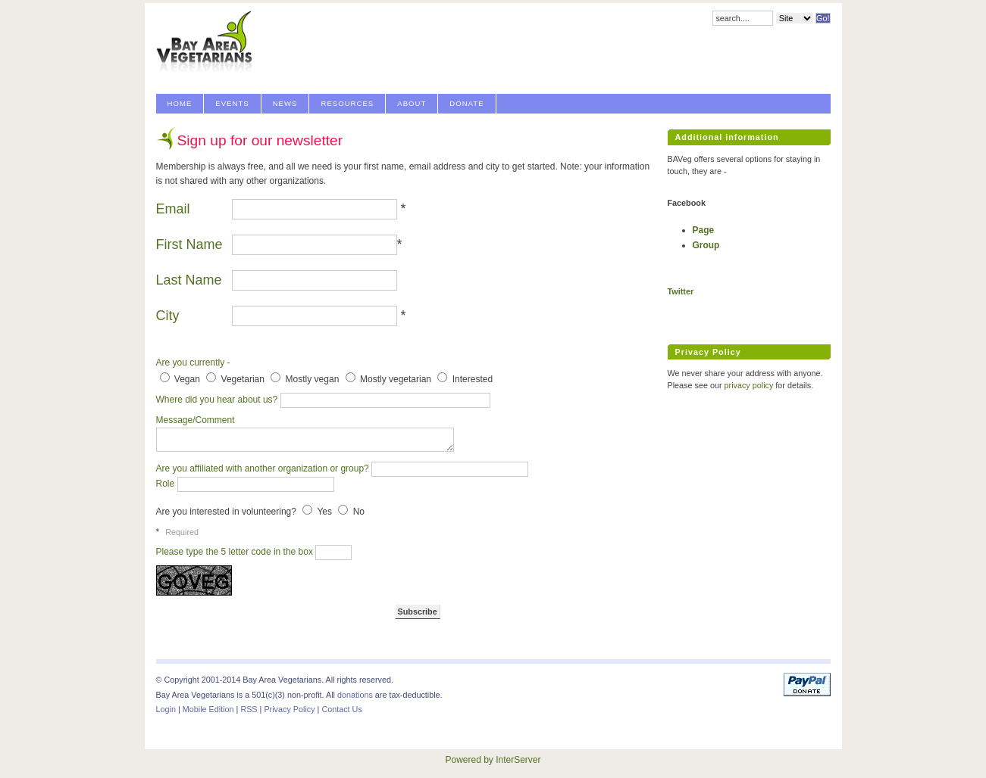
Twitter (681, 291)
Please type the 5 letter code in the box (236, 551)
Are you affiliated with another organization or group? (264, 468)
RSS (248, 709)
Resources (347, 103)
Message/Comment (194, 420)
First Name (191, 244)
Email (173, 208)
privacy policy (749, 385)
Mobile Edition (208, 709)
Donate (466, 103)
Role (166, 483)
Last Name (191, 280)
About (411, 103)
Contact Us (341, 709)
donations (355, 694)
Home (180, 103)
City (168, 315)
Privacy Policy (289, 709)
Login (166, 709)
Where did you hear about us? (218, 399)
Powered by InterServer (492, 760)
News (285, 103)
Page (703, 230)
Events (232, 103)
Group (706, 245)
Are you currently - (193, 362)
